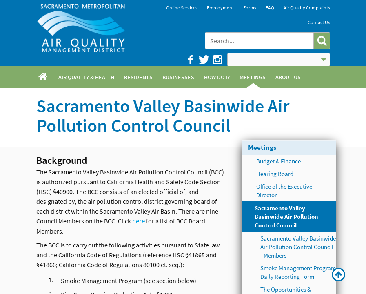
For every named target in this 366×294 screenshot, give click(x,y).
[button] (321, 41)
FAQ (270, 7)
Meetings (262, 147)
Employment (220, 7)
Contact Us (319, 22)
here (138, 220)
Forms (249, 7)
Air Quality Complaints (307, 7)
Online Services (181, 7)
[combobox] (259, 41)
